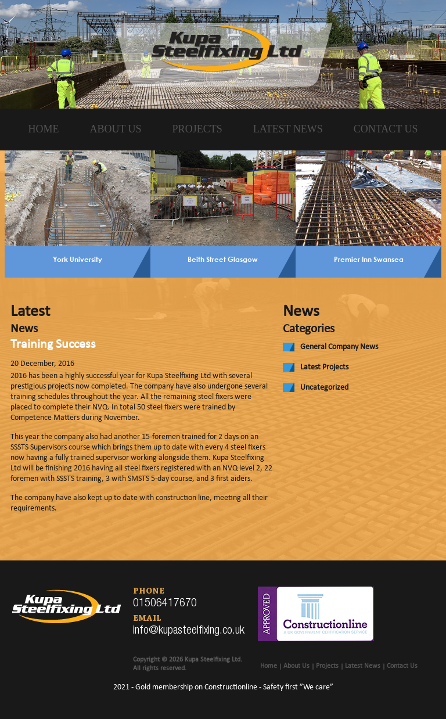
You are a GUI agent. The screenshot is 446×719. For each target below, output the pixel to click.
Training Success (53, 344)
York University (77, 259)
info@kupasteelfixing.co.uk (188, 631)
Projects (197, 129)
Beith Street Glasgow (223, 259)
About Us (115, 129)
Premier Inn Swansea (369, 259)
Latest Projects (324, 367)
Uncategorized (324, 387)
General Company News (339, 347)
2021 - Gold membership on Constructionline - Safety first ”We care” (223, 687)
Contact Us (386, 129)
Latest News (288, 129)
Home (43, 129)
